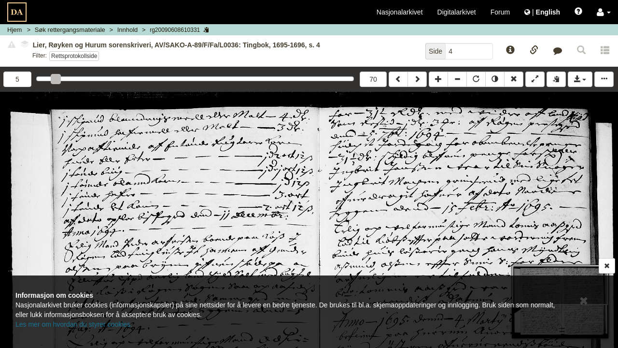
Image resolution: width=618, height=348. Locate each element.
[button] (604, 12)
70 (373, 79)
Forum (500, 12)
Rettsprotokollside (74, 56)
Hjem (14, 29)
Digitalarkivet (456, 12)
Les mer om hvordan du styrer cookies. (73, 324)
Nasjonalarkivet (400, 12)
